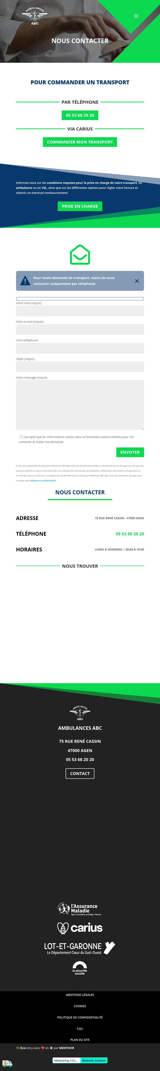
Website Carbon (94, 1060)
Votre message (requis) (80, 403)
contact (80, 773)
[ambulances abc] (80, 620)
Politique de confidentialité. (43, 480)
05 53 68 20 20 (80, 115)
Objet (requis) (80, 363)
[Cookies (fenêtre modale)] (7, 1064)
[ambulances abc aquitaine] (80, 837)
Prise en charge (80, 206)
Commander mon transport (80, 142)
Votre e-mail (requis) (80, 326)
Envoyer (130, 452)
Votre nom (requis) (80, 307)
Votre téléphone (80, 344)
